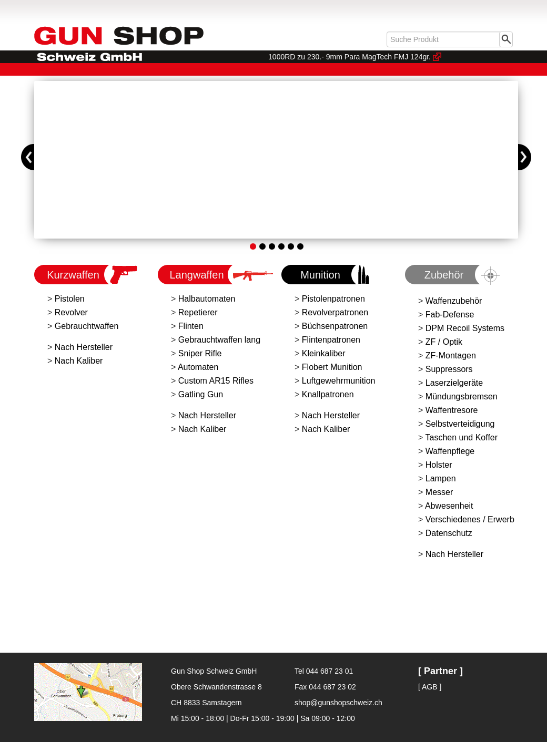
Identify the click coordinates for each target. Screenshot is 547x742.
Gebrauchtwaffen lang (219, 339)
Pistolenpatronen (333, 298)
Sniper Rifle (200, 353)
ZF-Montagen (451, 355)
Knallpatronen (328, 394)
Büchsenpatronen (335, 326)
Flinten (191, 326)
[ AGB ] (429, 687)
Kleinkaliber (324, 353)
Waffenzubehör (454, 300)
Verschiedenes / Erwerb (470, 519)
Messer (439, 492)
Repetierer (198, 312)
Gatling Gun (200, 394)
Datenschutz (449, 533)
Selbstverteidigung (460, 423)
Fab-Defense (450, 314)
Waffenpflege (450, 451)
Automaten (198, 367)
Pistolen (70, 298)
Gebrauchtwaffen (87, 326)
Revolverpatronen (335, 312)
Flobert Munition (332, 367)
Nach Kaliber (79, 360)
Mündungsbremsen (462, 396)
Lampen (441, 478)
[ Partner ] (440, 671)
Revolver (71, 312)
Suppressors (449, 369)
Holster (439, 464)
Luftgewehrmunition (339, 380)
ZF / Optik (444, 341)
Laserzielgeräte (454, 382)
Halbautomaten (207, 298)
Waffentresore (452, 410)
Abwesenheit (449, 505)
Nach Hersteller (84, 347)
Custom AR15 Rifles (216, 380)
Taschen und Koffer (462, 437)
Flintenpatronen (331, 339)
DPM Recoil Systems (465, 328)
